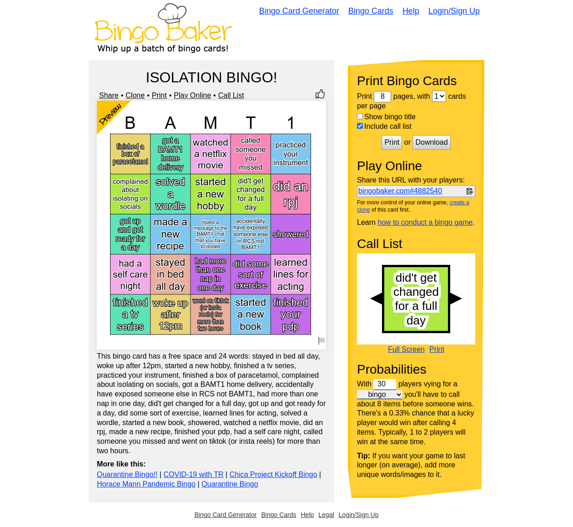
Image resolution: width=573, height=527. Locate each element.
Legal (326, 515)
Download (431, 142)
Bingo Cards (370, 10)
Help (410, 10)
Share (109, 95)
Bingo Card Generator (299, 10)
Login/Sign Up (454, 10)
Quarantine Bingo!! (127, 474)
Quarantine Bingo (229, 484)
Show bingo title (386, 117)
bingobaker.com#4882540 (400, 191)
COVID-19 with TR (193, 474)
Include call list (384, 126)
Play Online (192, 95)
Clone (135, 95)
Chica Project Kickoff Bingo (273, 474)
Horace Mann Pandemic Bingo (146, 484)
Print (159, 95)
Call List (231, 95)
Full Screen (406, 349)
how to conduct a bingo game (424, 222)
